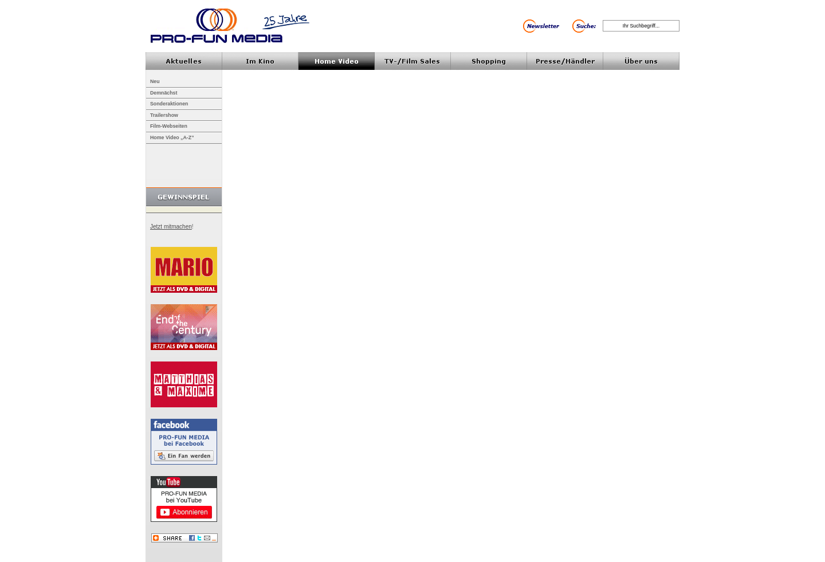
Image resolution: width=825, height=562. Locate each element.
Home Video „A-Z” (172, 137)
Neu (155, 81)
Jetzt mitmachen (171, 226)
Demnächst (163, 93)
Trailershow (164, 115)
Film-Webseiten (168, 126)
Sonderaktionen (169, 104)
